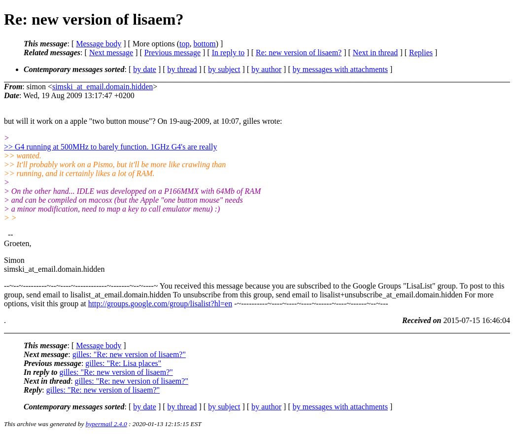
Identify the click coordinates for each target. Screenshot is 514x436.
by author (266, 69)
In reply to (228, 52)
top (184, 43)
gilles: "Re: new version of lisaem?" (129, 354)
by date (144, 69)
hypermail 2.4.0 (106, 424)
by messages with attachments (340, 69)
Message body (98, 43)
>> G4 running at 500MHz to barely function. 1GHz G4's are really (110, 147)
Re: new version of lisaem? (299, 52)
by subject (224, 69)
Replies (421, 52)
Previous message (172, 52)
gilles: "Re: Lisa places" (123, 363)
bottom (204, 43)
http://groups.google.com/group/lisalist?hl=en (160, 303)
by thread (182, 69)
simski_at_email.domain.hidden (102, 86)
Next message (111, 52)
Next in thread (375, 52)
